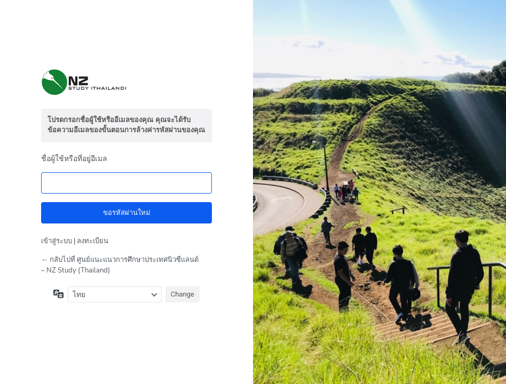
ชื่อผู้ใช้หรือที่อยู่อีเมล (74, 159)
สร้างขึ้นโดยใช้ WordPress (126, 82)
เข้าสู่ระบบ (56, 241)
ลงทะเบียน (92, 241)
